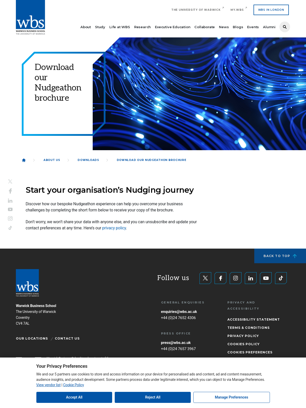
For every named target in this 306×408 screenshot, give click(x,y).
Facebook (10, 191)
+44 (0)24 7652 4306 (178, 317)
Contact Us (67, 338)
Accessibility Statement (253, 319)
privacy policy (114, 228)
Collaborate (204, 27)
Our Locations (32, 338)
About (85, 27)
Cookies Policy (243, 344)
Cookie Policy (73, 385)
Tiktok (10, 228)
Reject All (153, 397)
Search (284, 27)
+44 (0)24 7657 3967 (178, 348)
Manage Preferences (231, 397)
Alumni (269, 27)
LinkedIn (10, 200)
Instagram (10, 218)
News (224, 27)
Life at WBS (119, 27)
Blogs (238, 27)
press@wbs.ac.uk (176, 342)
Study (100, 27)
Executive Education (172, 27)
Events (253, 27)
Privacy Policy (243, 336)
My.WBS (237, 10)
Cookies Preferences (249, 352)
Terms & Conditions (248, 328)
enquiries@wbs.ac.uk (179, 311)
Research (142, 27)
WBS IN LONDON (271, 10)
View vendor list (48, 385)
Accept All (74, 397)
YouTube (10, 209)
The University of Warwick (196, 10)
